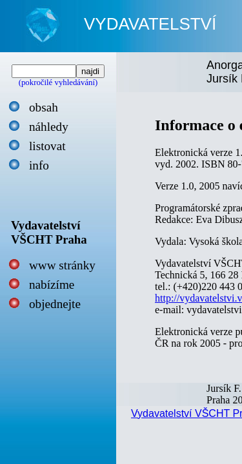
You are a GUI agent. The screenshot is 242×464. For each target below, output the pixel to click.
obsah (43, 107)
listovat (47, 146)
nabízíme (51, 284)
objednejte (55, 304)
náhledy (48, 126)
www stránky (62, 265)
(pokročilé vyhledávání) (58, 82)
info (39, 165)
